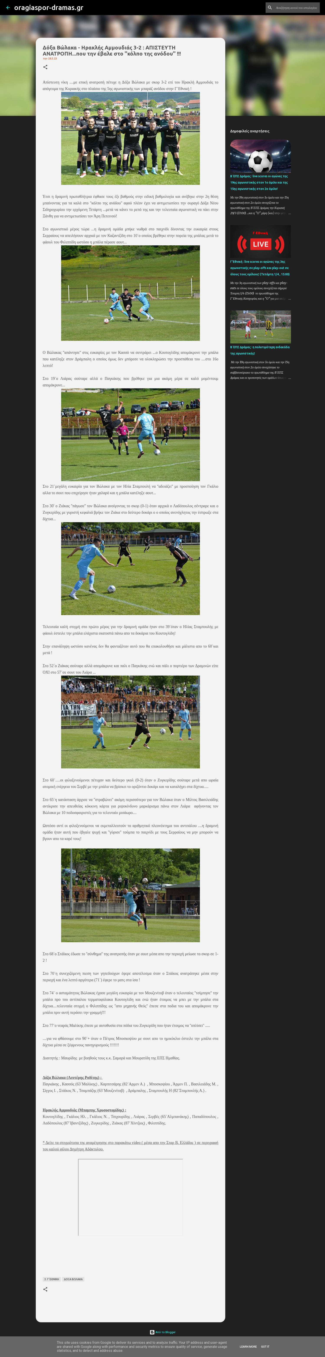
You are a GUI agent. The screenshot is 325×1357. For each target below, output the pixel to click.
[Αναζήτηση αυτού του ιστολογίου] (297, 7)
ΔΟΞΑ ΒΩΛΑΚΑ (73, 1279)
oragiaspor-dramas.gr (48, 7)
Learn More (248, 1346)
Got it (265, 1346)
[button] (45, 67)
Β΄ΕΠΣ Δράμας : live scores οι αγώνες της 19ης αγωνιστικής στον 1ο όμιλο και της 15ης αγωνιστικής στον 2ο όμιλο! (259, 182)
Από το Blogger (162, 1332)
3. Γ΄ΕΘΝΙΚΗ (51, 1279)
